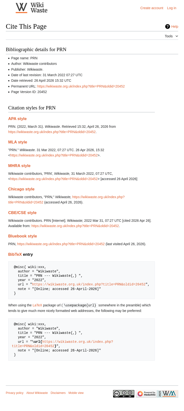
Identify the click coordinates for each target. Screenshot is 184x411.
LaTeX (37, 305)
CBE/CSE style (22, 212)
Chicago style (21, 189)
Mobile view (76, 392)
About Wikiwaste (37, 392)
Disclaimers (58, 392)
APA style (17, 118)
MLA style (17, 142)
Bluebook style (22, 236)
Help (174, 26)
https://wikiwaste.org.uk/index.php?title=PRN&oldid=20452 (81, 86)
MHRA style (19, 165)
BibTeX (15, 254)
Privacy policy (14, 392)
